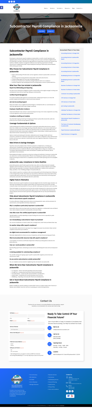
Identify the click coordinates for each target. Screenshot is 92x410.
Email (13, 320)
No (11, 349)
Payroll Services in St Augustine (69, 134)
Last (28, 318)
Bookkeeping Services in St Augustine (70, 75)
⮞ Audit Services (51, 384)
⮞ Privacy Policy (51, 387)
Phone (31, 320)
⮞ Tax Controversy (33, 374)
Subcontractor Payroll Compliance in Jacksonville (70, 119)
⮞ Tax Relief (31, 379)
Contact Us (79, 8)
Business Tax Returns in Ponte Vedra (70, 89)
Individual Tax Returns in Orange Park (70, 110)
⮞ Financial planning (52, 382)
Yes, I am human (14, 351)
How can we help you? (17, 332)
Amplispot (62, 405)
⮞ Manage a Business (34, 384)
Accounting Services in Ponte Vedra (70, 67)
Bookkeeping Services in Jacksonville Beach (70, 80)
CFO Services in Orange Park (68, 98)
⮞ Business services (52, 374)
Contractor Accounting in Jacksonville (70, 93)
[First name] (18, 315)
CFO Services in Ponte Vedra (68, 102)
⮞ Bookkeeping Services (53, 379)
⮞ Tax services (51, 377)
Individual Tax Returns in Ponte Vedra (70, 114)
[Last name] (36, 315)
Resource (67, 8)
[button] (1, 7)
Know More (41, 31)
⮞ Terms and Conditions (53, 389)
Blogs (73, 8)
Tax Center (60, 8)
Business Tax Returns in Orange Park (70, 85)
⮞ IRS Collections (32, 377)
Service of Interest (14, 326)
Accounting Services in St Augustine (70, 63)
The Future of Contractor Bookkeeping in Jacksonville (70, 125)
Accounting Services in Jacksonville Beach (70, 58)
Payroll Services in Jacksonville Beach (70, 130)
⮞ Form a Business (33, 382)
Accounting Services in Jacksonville (70, 71)
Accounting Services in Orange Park (70, 53)
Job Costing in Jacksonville (67, 106)
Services (52, 8)
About (46, 8)
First (11, 318)
